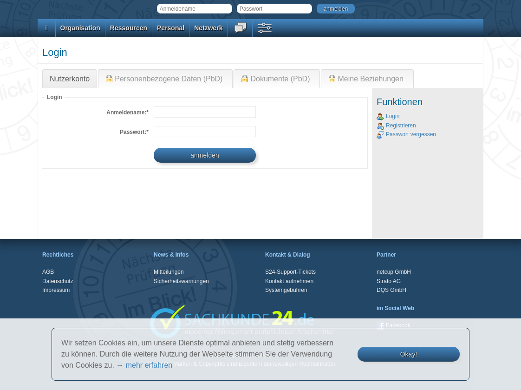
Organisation (80, 28)
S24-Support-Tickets (290, 272)
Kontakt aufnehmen (289, 281)
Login (388, 116)
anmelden (336, 9)
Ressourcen (128, 28)
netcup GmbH (394, 272)
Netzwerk (208, 28)
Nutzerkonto (70, 79)
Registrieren (396, 125)
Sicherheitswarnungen (181, 281)
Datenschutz (57, 281)
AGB (48, 272)
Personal (170, 28)
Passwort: (134, 132)
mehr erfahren (149, 365)
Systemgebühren (286, 290)
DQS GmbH (391, 290)
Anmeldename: (127, 112)
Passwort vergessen (406, 134)
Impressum (56, 290)
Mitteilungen (169, 272)
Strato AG (389, 281)
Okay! (408, 354)
